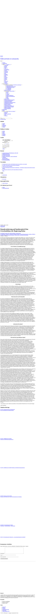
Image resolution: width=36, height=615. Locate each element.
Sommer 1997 (2, 226)
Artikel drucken (18, 233)
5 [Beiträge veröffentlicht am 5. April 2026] (8, 143)
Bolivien (5, 66)
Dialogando (4, 125)
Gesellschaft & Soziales (8, 101)
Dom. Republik (6, 69)
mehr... (3, 170)
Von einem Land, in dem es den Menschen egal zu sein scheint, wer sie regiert (14, 164)
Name (1, 556)
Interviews (4, 126)
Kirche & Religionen (7, 108)
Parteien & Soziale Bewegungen (9, 99)
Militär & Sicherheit (7, 107)
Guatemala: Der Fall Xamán (4, 158)
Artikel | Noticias (5, 183)
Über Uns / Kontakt (5, 111)
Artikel (3, 124)
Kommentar (2, 554)
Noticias (3, 123)
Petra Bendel (2, 233)
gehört (3, 132)
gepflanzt (3, 135)
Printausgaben (2, 225)
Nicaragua (6, 77)
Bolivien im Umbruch (5, 159)
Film (7, 92)
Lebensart (7, 93)
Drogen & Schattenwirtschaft (9, 106)
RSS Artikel (4, 179)
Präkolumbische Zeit (9, 85)
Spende (3, 187)
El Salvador (6, 71)
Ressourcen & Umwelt (7, 105)
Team (5, 114)
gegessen (3, 133)
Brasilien (5, 67)
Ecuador (5, 70)
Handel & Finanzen (7, 104)
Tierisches (6, 115)
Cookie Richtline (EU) (5, 612)
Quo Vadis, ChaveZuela (6, 155)
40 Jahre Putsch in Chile (6, 154)
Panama (5, 78)
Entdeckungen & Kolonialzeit (11, 86)
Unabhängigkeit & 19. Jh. (10, 87)
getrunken (3, 134)
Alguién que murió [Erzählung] (7, 166)
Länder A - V (4, 64)
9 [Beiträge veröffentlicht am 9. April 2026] (5, 144)
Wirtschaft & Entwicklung (8, 103)
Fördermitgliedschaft (5, 188)
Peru (5, 80)
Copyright (4, 609)
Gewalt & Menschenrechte (8, 100)
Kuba (5, 75)
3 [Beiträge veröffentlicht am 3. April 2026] (6, 143)
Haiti (5, 73)
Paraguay (5, 79)
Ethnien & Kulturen (7, 90)
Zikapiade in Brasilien (5, 153)
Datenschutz (4, 611)
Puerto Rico (6, 81)
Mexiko (5, 76)
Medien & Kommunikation (10, 96)
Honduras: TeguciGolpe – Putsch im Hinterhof (9, 156)
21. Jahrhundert (8, 89)
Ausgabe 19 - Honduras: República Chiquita (13, 234)
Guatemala (6, 72)
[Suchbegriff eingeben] (7, 118)
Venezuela (6, 82)
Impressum (6, 112)
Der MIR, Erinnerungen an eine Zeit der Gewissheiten (10, 165)
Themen (3, 83)
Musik (7, 97)
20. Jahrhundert (8, 88)
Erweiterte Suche (3, 119)
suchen (1, 118)
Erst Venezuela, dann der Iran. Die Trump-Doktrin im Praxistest (12, 169)
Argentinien (6, 65)
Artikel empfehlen (12, 233)
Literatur (7, 94)
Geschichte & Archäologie (8, 84)
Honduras (5, 74)
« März (3, 148)
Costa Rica (6, 68)
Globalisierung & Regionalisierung (9, 102)
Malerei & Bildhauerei (9, 95)
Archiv (3, 139)
